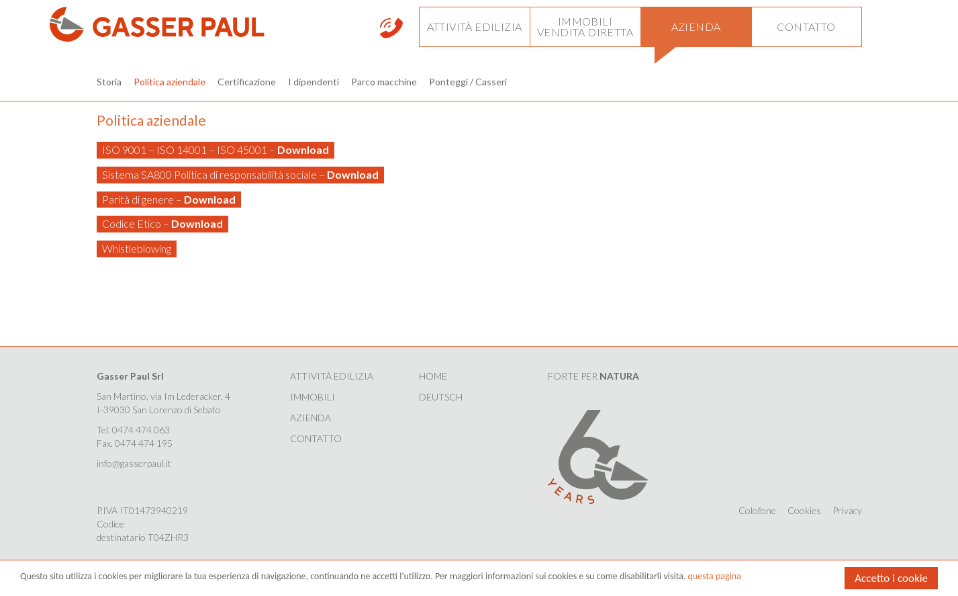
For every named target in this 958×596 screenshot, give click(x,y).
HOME (433, 376)
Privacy (847, 510)
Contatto (316, 438)
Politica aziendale (169, 81)
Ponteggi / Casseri (468, 81)
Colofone (757, 510)
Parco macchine (384, 81)
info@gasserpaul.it (134, 463)
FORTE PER (593, 376)
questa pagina (714, 577)
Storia (109, 81)
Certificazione (247, 81)
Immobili (312, 396)
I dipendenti (313, 81)
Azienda (310, 417)
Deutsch (441, 396)
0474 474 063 (141, 429)
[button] (474, 27)
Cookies (804, 510)
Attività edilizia (331, 376)
